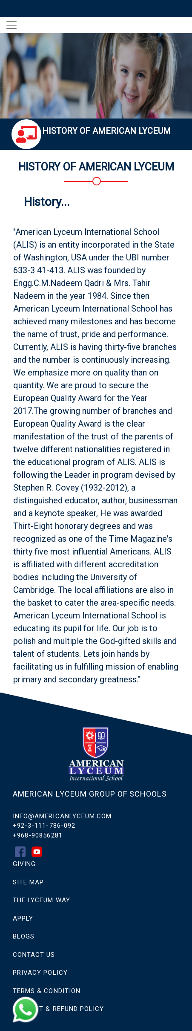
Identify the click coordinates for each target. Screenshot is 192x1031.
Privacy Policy (40, 972)
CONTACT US (34, 955)
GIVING (24, 864)
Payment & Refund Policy (58, 1009)
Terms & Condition (46, 991)
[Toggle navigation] (11, 25)
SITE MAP (28, 882)
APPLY (23, 918)
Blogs (23, 936)
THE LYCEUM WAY (41, 900)
